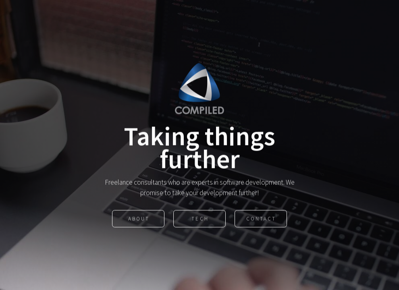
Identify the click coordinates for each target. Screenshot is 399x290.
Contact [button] (261, 218)
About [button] (139, 218)
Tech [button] (199, 218)
